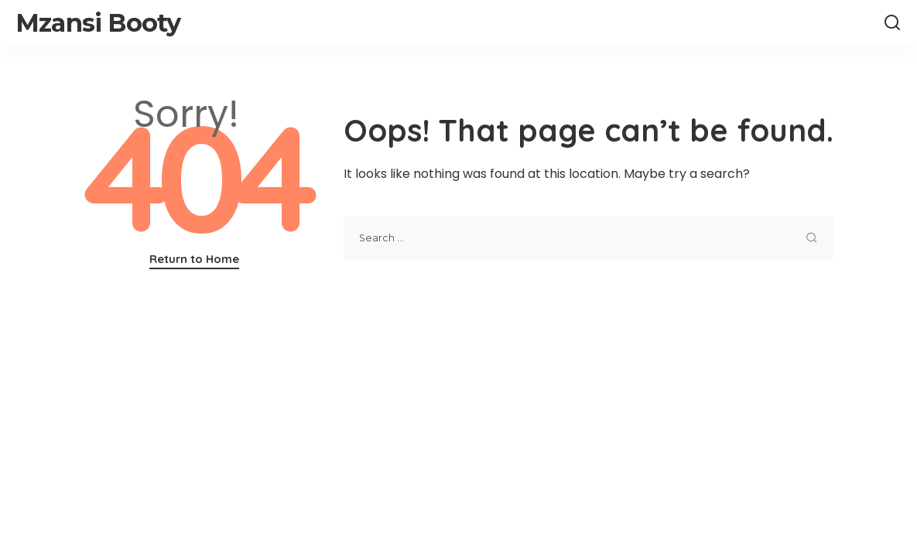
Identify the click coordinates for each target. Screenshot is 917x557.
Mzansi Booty (97, 23)
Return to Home (194, 258)
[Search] (892, 23)
